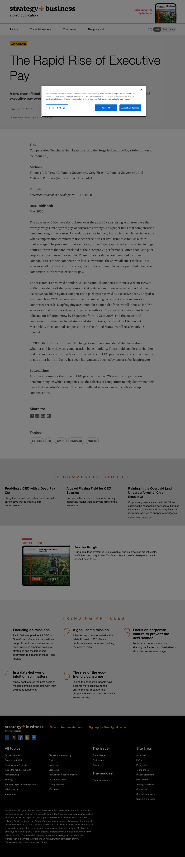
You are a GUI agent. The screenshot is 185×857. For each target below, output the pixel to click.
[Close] (141, 89)
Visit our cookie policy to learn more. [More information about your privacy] (113, 99)
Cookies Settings (57, 108)
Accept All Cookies (130, 108)
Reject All (106, 108)
